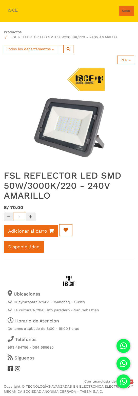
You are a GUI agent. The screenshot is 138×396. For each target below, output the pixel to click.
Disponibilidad (24, 246)
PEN (126, 60)
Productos (13, 32)
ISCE (13, 10)
